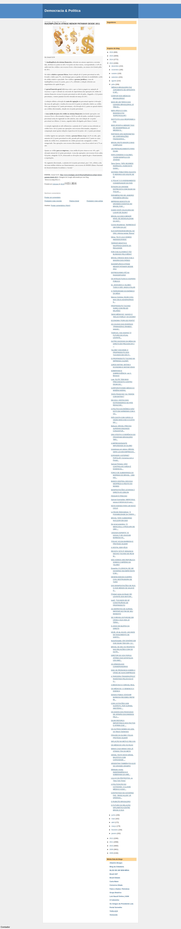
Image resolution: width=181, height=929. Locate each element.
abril (113, 822)
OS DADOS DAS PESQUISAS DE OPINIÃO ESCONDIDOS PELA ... (122, 714)
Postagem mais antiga (95, 201)
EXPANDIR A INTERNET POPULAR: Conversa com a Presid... (122, 457)
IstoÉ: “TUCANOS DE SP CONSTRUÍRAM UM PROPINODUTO (120, 602)
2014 (111, 59)
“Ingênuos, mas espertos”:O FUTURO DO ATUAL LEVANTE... (121, 335)
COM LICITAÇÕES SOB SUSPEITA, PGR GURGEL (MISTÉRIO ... (122, 705)
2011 (111, 842)
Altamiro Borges (116, 863)
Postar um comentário (52, 197)
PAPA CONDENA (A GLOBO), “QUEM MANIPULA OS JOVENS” (122, 157)
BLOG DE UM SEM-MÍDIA (119, 870)
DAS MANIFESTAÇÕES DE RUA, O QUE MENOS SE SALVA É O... (123, 588)
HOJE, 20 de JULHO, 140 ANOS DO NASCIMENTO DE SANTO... (123, 634)
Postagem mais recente (53, 201)
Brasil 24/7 (114, 874)
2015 (111, 56)
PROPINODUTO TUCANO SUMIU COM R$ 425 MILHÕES (120, 308)
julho (113, 84)
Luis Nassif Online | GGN (119, 896)
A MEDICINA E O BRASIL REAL (122, 685)
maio (113, 819)
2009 (111, 849)
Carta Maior (114, 881)
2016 (111, 52)
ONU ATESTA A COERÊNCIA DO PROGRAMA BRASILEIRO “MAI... (123, 437)
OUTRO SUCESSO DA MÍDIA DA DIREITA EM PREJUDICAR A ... (123, 343)
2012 (111, 838)
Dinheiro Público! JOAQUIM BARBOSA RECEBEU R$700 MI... (122, 697)
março (114, 826)
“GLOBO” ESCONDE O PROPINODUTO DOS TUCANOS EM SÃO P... (120, 352)
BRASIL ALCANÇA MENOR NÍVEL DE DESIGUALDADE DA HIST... (122, 218)
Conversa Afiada (116, 885)
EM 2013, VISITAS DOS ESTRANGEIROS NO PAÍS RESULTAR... (122, 402)
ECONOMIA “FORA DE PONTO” (123, 320)
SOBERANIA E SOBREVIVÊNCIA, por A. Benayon (121, 373)
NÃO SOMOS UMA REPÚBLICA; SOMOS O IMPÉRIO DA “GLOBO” (123, 562)
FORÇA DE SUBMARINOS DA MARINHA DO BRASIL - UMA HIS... (122, 475)
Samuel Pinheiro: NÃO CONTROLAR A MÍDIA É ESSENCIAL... (121, 466)
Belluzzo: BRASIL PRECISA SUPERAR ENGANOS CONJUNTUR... (121, 428)
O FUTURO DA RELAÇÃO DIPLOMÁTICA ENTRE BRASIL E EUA (120, 807)
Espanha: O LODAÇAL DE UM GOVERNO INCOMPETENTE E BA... (123, 570)
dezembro (115, 66)
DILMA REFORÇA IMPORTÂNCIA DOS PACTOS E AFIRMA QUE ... (123, 723)
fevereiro (114, 830)
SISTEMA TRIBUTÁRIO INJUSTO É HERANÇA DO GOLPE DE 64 (123, 174)
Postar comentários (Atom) (60, 205)
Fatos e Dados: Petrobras (119, 889)
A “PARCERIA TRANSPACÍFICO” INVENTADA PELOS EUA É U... (123, 678)
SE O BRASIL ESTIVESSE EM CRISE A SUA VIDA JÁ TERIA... (122, 619)
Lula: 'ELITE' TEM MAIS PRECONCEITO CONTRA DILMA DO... (121, 381)
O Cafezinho (114, 900)
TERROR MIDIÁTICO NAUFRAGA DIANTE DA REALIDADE (121, 245)
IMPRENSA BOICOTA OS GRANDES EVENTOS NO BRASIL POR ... (121, 204)
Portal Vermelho (116, 907)
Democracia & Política (62, 11)
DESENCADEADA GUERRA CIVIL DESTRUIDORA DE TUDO (121, 579)
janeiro (114, 833)
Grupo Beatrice (115, 893)
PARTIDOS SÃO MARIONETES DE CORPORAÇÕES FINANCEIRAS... (122, 136)
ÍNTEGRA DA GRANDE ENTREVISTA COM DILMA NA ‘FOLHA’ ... (123, 189)
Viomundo (114, 915)
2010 (111, 846)
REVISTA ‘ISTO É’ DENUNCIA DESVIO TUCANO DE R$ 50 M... (122, 553)
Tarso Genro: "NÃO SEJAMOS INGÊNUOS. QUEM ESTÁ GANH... (122, 165)
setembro (115, 77)
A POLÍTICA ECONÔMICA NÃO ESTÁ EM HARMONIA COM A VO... (123, 411)
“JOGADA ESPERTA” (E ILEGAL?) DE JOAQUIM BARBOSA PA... (121, 535)
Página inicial (74, 201)
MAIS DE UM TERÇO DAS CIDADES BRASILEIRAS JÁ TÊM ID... (122, 104)
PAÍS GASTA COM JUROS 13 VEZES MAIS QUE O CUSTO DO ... (122, 419)
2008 (111, 853)
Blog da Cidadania (117, 867)
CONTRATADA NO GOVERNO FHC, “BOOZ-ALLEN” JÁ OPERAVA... (122, 795)
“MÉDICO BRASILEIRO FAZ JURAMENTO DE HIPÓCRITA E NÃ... (123, 89)
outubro (114, 73)
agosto (114, 81)
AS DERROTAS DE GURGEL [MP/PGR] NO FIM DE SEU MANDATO (122, 611)
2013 (111, 63)
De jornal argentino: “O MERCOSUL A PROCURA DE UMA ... (123, 526)
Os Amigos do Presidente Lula (121, 904)
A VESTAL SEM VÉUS (119, 547)
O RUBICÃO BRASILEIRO (120, 802)
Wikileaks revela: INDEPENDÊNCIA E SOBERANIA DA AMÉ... (120, 772)
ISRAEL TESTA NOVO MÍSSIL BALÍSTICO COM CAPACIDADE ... (122, 757)
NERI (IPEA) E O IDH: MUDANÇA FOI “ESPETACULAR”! (119, 113)
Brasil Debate (115, 878)
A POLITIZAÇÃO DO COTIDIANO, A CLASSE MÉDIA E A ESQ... (121, 786)
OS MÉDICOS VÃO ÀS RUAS (122, 745)
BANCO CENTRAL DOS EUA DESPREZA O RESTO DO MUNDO (122, 483)
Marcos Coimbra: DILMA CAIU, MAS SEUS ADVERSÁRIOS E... (122, 299)
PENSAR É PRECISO (119, 496)
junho (113, 815)
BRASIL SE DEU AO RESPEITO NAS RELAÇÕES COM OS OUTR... (123, 649)
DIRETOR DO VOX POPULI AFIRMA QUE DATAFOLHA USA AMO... (122, 657)
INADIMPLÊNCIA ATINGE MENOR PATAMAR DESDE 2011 (122, 266)
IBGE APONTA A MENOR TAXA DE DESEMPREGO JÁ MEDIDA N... (122, 127)
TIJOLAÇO (114, 911)
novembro (115, 70)
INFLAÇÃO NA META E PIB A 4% (123, 741)
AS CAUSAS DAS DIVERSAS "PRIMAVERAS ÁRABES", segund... (122, 326)
